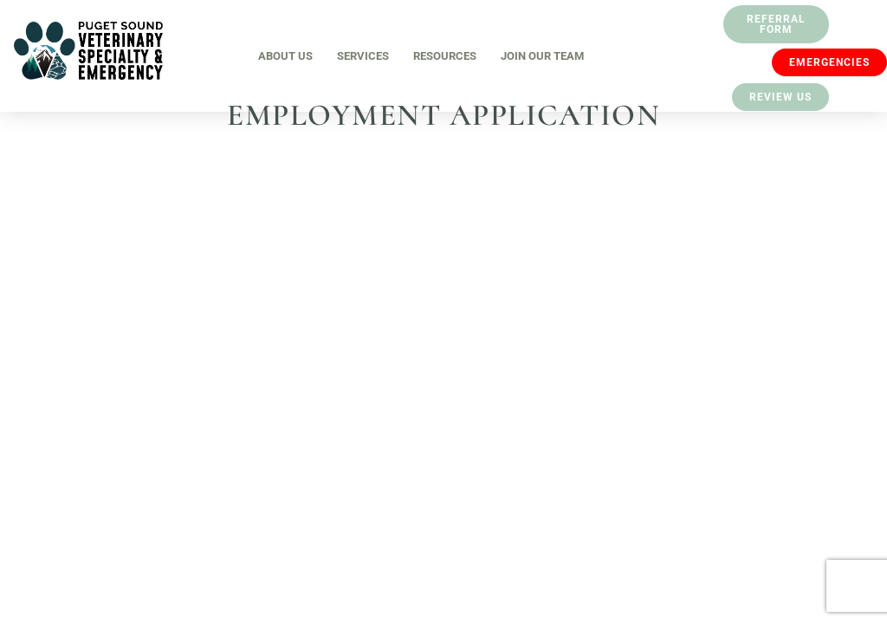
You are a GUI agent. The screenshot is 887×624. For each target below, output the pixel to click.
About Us (285, 55)
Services (363, 55)
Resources (444, 55)
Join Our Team (542, 55)
